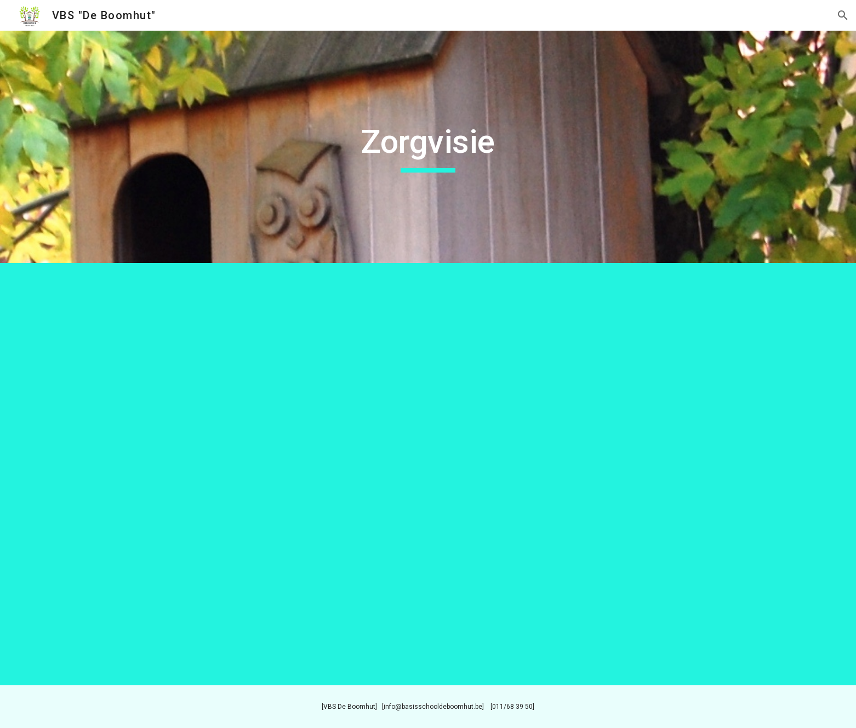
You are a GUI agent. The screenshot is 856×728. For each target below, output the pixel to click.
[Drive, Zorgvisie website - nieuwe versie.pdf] (428, 474)
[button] (843, 15)
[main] (428, 147)
